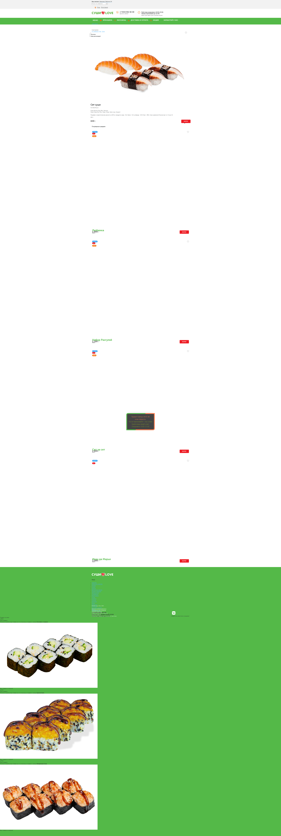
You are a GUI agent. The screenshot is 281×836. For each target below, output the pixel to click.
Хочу (186, 121)
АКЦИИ (156, 20)
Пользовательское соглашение (99, 610)
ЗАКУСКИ (94, 601)
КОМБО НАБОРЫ (96, 591)
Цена (103, 31)
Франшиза (94, 604)
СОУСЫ (94, 600)
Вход (98, 7)
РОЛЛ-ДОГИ (95, 595)
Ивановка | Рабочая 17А (105, 1)
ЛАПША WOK (95, 593)
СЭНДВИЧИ (95, 594)
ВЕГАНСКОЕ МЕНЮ (97, 590)
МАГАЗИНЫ (121, 20)
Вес (100, 31)
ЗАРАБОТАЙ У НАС (171, 20)
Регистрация (104, 7)
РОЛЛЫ (94, 585)
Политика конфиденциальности (99, 608)
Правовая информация (97, 611)
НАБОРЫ (94, 582)
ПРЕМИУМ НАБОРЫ (97, 584)
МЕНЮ (95, 20)
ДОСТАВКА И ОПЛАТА (139, 20)
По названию (95, 31)
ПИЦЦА (94, 588)
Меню (93, 603)
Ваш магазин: (95, 1)
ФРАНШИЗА (107, 20)
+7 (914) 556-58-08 (127, 12)
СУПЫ (93, 597)
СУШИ (93, 587)
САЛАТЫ (94, 598)
